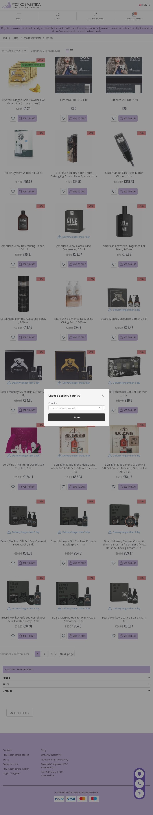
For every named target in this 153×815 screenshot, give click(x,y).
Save (76, 417)
